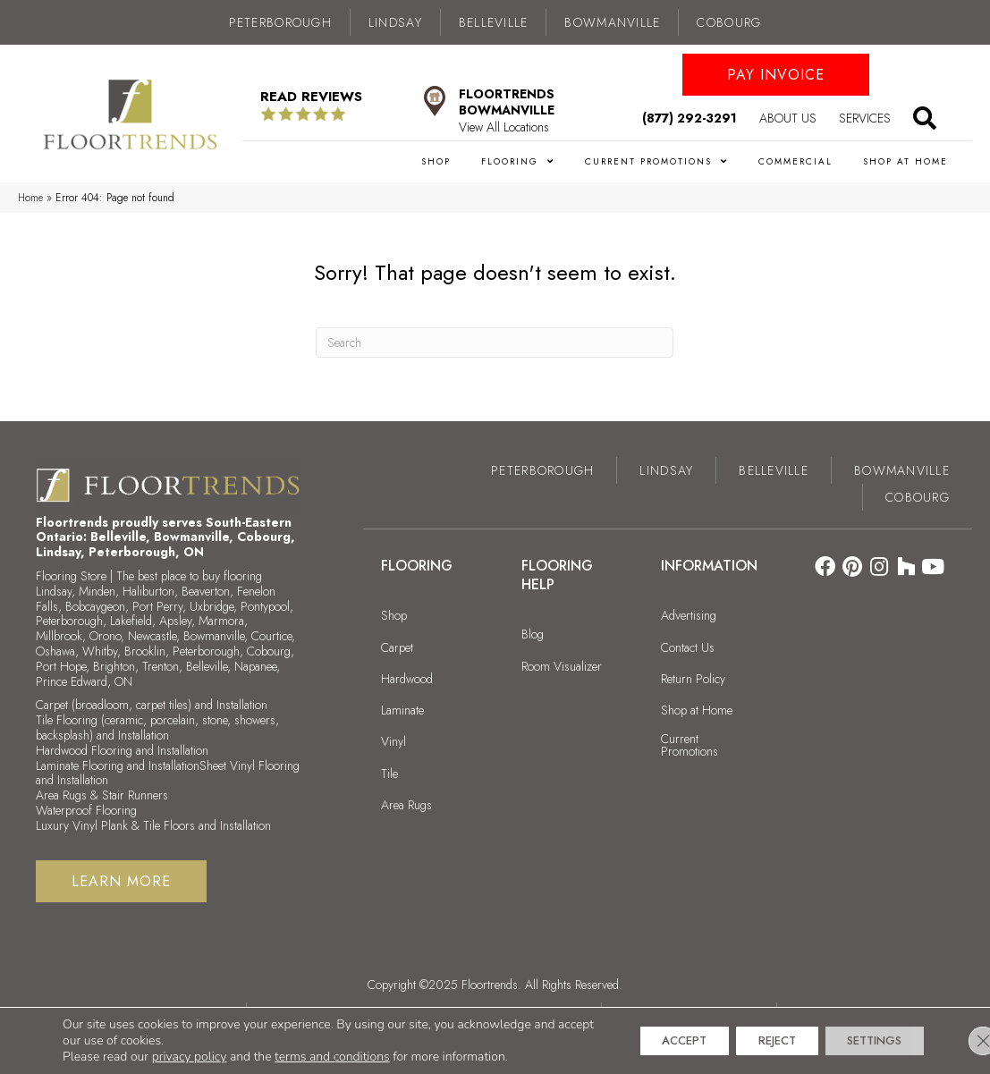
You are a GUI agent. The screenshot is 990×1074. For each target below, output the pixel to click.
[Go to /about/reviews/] (328, 105)
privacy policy (189, 1056)
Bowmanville (612, 22)
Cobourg (729, 22)
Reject (753, 1041)
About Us (788, 118)
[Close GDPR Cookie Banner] (961, 1041)
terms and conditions (332, 1056)
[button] (775, 75)
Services (865, 118)
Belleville (494, 22)
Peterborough (280, 22)
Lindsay (395, 22)
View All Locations (504, 127)
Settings (866, 1041)
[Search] (494, 342)
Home (30, 197)
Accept (647, 1041)
